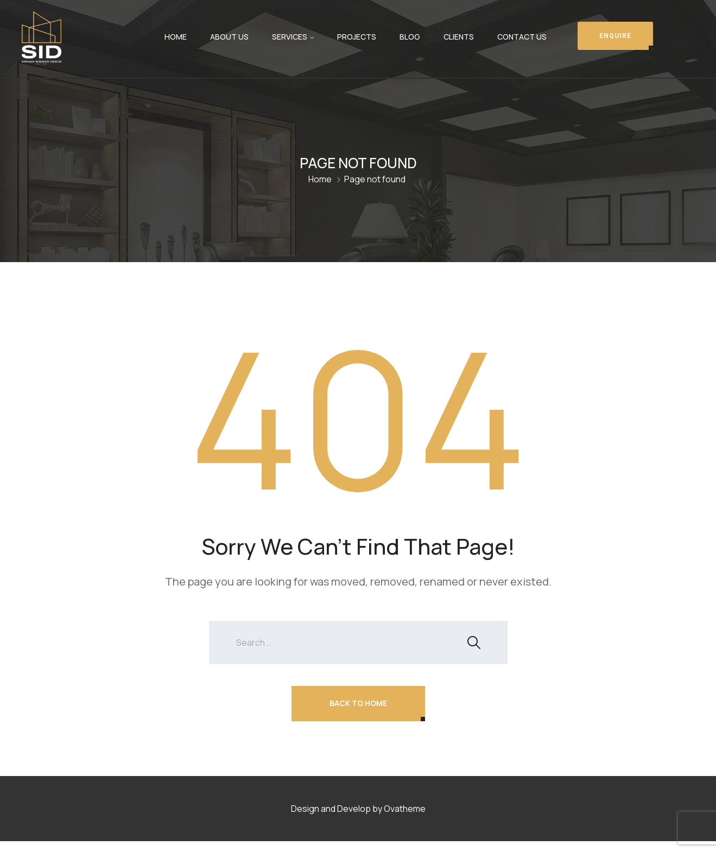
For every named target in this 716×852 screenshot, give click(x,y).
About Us (229, 36)
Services (289, 36)
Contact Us (522, 36)
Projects (356, 36)
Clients (458, 36)
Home (175, 36)
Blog (410, 36)
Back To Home (358, 703)
